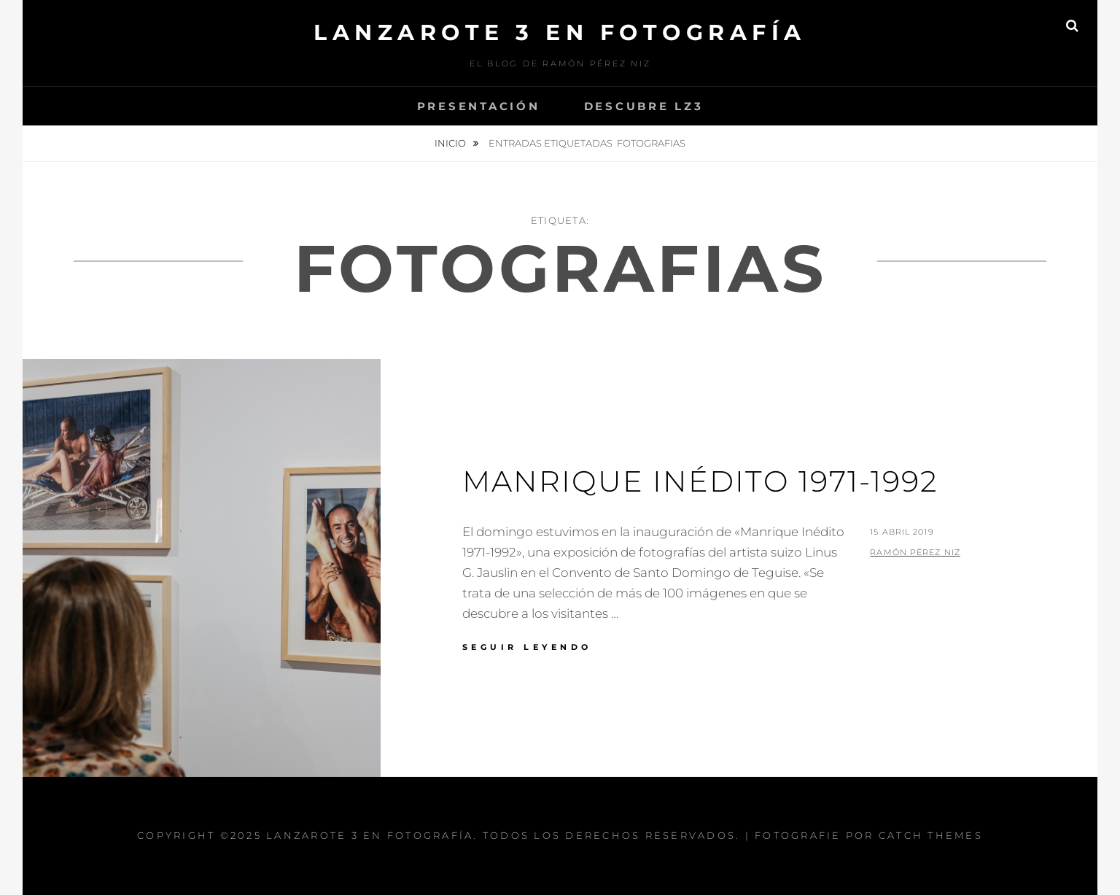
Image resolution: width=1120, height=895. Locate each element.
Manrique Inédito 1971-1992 (700, 481)
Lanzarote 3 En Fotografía (560, 32)
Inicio (451, 143)
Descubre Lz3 (644, 106)
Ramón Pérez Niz (915, 552)
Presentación (478, 106)
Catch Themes (931, 835)
